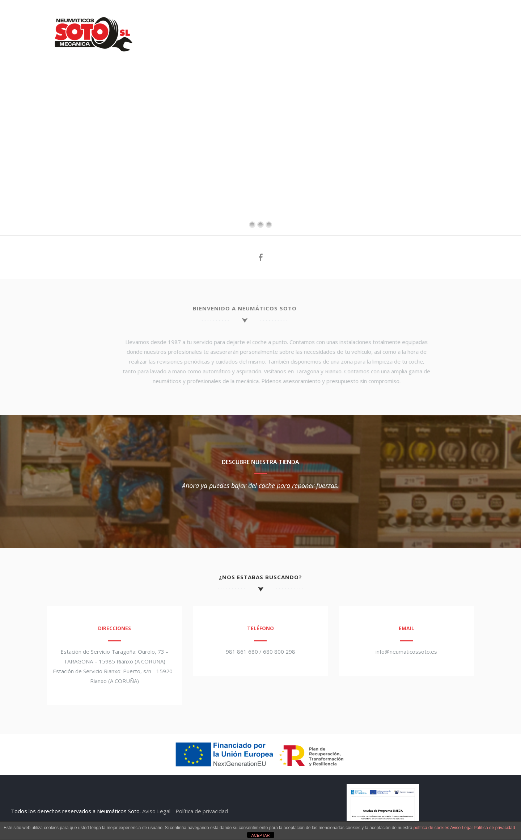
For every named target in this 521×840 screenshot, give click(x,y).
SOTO (163, 17)
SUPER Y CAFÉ (415, 17)
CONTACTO (463, 17)
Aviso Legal (156, 811)
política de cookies (431, 827)
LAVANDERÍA (367, 17)
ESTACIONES (201, 17)
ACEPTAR (260, 835)
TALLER (290, 17)
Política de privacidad (201, 811)
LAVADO (325, 17)
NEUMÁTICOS (249, 17)
